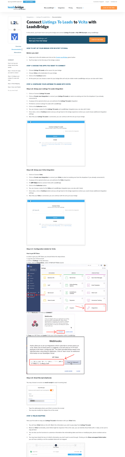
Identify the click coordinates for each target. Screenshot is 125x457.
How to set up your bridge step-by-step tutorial (13, 65)
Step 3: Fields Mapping (14, 83)
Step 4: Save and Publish (14, 87)
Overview (18, 46)
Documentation (16, 49)
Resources (79, 8)
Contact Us (114, 1)
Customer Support (98, 1)
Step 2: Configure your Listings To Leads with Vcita (13, 78)
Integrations (61, 8)
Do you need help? (13, 90)
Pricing (70, 8)
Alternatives (17, 52)
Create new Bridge (62, 57)
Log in (107, 1)
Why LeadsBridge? (49, 8)
